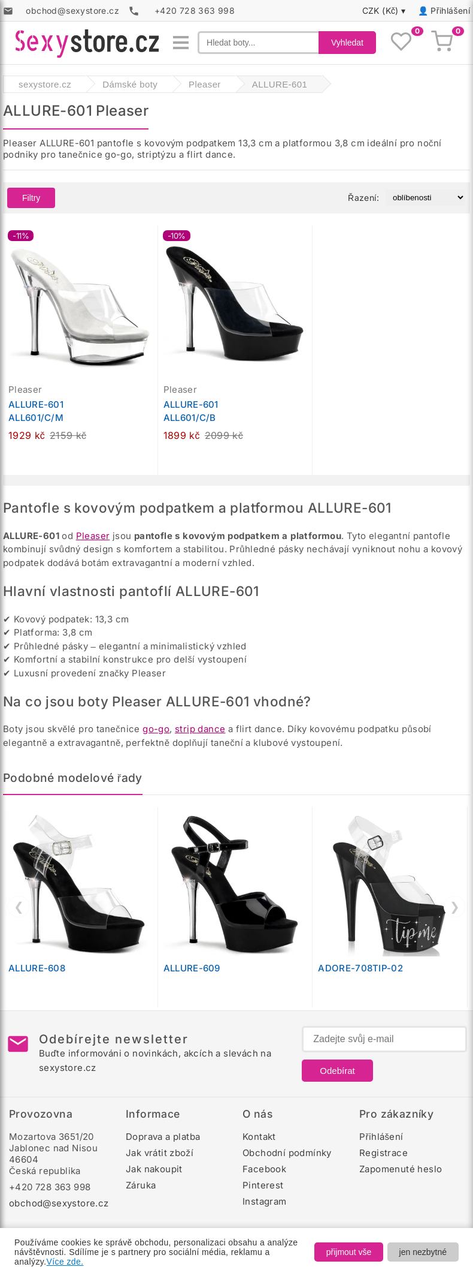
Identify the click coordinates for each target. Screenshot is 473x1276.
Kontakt (259, 1136)
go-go (155, 729)
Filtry (31, 198)
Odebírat (337, 1071)
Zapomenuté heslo (400, 1169)
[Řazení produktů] (425, 197)
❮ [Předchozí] (19, 906)
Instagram (264, 1201)
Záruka (141, 1185)
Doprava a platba (163, 1136)
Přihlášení (450, 10)
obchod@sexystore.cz (59, 1203)
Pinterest (263, 1185)
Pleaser (93, 535)
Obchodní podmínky (287, 1152)
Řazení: (363, 197)
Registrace (383, 1152)
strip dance (200, 729)
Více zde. (65, 1261)
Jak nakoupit (154, 1169)
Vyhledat (347, 42)
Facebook (264, 1169)
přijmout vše (348, 1252)
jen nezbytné (423, 1252)
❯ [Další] (455, 906)
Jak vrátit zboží (159, 1152)
